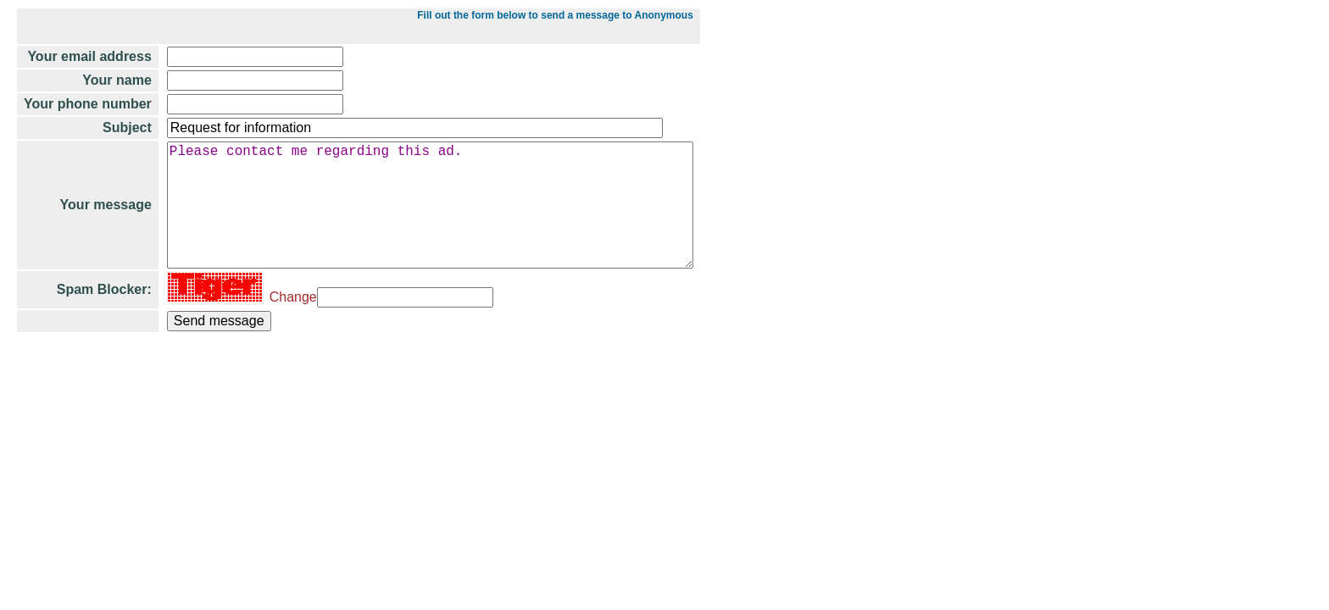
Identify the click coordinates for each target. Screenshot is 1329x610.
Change (289, 324)
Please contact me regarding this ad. (438, 218)
